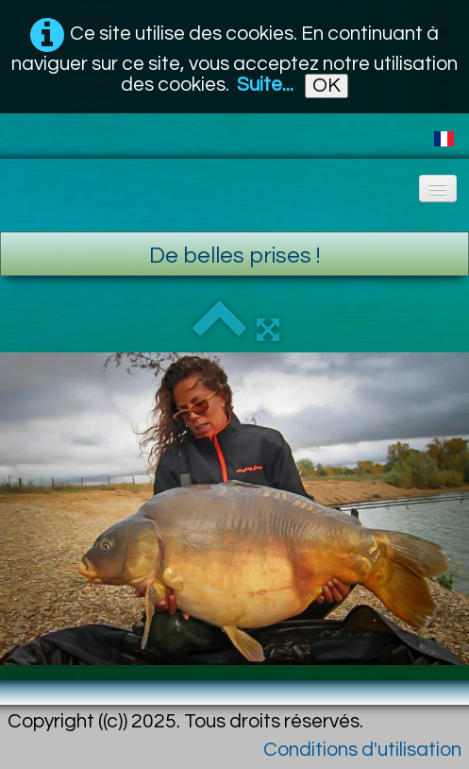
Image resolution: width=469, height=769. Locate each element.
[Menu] (438, 188)
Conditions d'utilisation (362, 750)
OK (326, 85)
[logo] (15, 183)
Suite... (265, 84)
